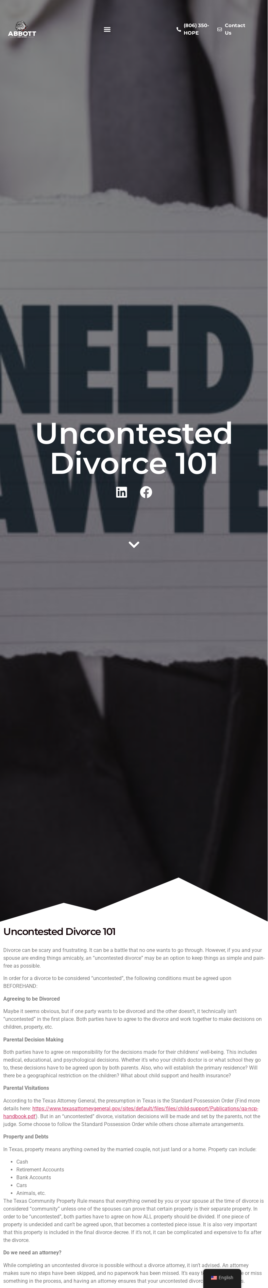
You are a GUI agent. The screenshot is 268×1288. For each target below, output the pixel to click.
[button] (107, 29)
